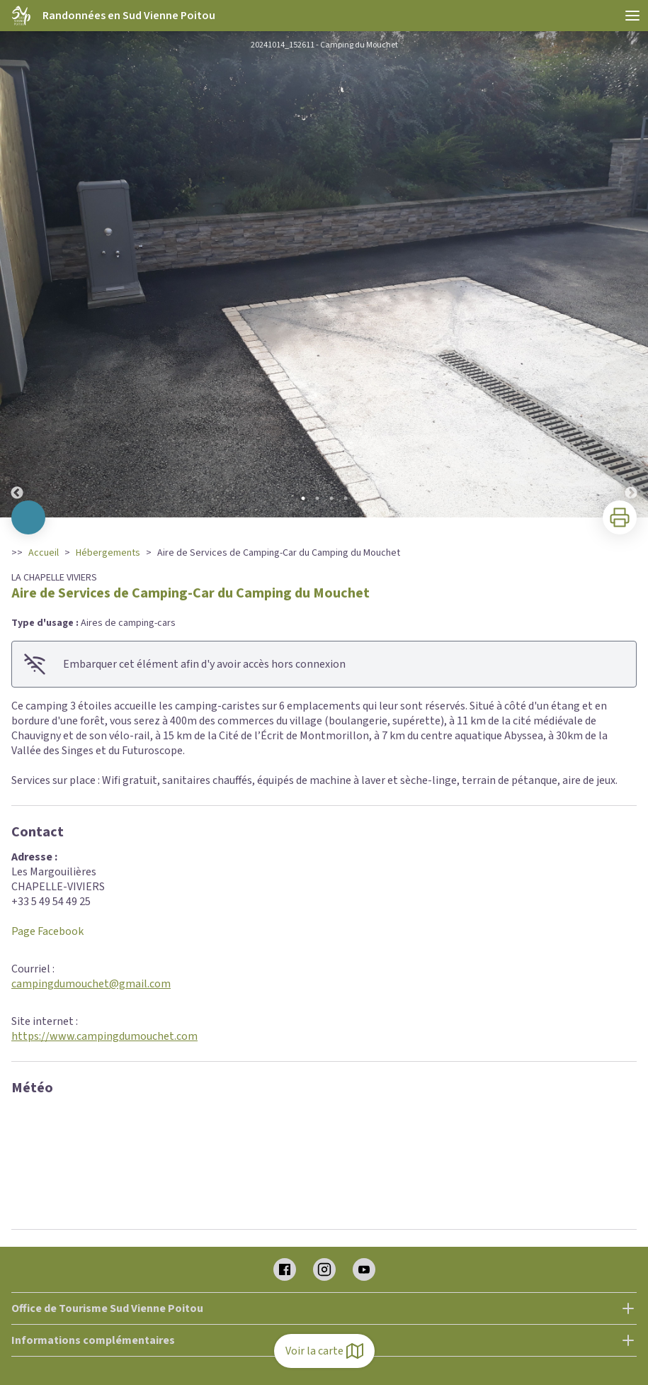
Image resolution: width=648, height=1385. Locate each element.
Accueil (43, 553)
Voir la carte (324, 1350)
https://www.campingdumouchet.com (104, 1036)
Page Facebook (47, 931)
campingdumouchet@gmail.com (91, 984)
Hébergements (108, 553)
